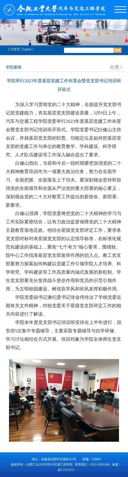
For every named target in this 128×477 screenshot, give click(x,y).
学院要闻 (14, 67)
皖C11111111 (66, 469)
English (27, 49)
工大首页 (13, 49)
